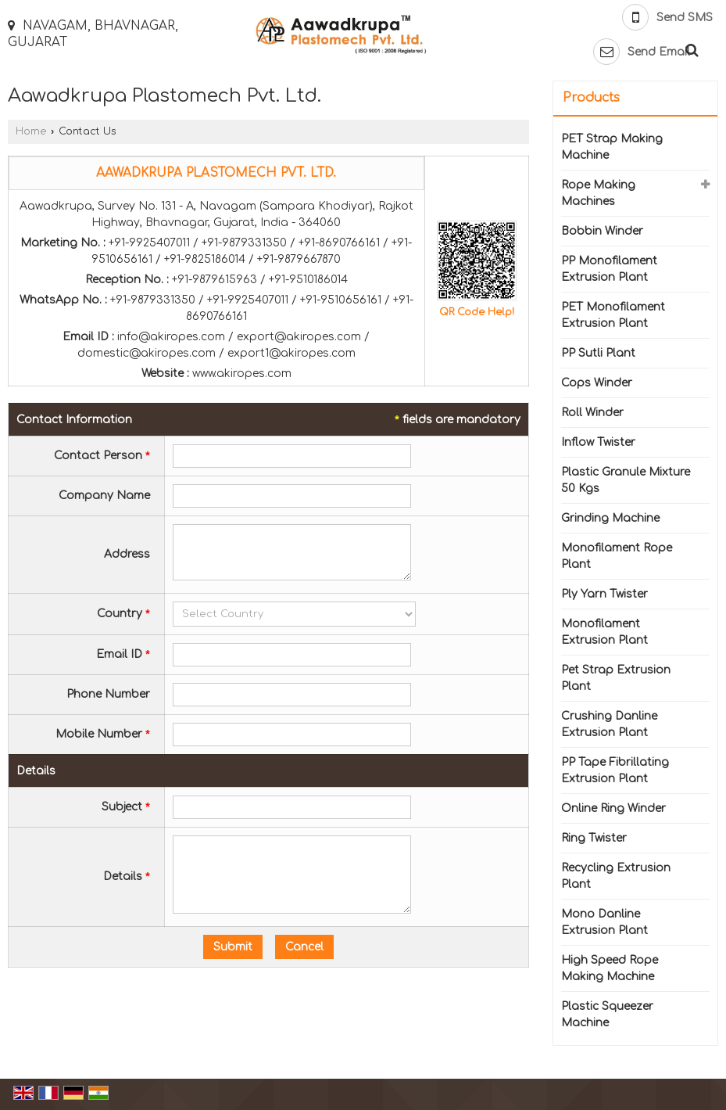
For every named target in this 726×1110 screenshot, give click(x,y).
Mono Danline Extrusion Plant (604, 922)
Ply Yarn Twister (604, 594)
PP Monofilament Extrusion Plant (609, 269)
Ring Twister (594, 838)
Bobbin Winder (602, 231)
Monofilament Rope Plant (616, 556)
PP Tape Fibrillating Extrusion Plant (615, 770)
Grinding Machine (610, 518)
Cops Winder (596, 383)
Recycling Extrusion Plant (616, 876)
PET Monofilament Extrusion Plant (613, 315)
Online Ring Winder (613, 808)
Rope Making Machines (598, 193)
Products (591, 98)
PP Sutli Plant (598, 353)
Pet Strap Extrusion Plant (616, 678)
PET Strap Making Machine (612, 147)
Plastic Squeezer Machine (607, 1014)
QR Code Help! (476, 312)
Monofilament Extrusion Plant (604, 632)
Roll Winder (592, 412)
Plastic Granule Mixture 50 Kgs (625, 480)
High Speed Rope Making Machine (609, 968)
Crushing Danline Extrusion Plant (609, 724)
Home (31, 131)
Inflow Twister (598, 442)
